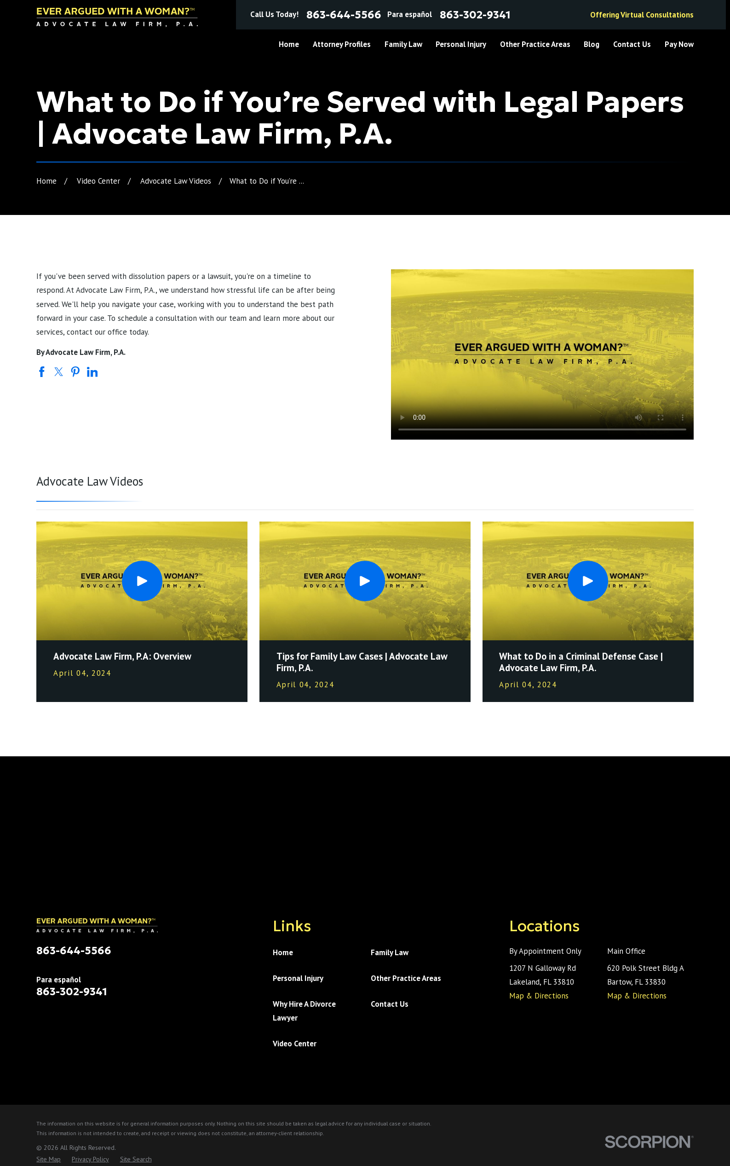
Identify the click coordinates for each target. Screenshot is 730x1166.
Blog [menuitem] (591, 44)
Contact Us (389, 1004)
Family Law (389, 952)
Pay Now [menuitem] (679, 44)
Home (283, 952)
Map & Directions (539, 996)
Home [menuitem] (289, 44)
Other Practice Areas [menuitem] (535, 44)
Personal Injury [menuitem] (461, 44)
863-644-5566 (343, 15)
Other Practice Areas (406, 978)
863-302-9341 (475, 15)
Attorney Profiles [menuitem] (342, 44)
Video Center (294, 1043)
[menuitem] (48, 1159)
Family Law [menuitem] (403, 44)
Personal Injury (298, 978)
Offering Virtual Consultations (642, 15)
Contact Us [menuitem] (632, 44)
